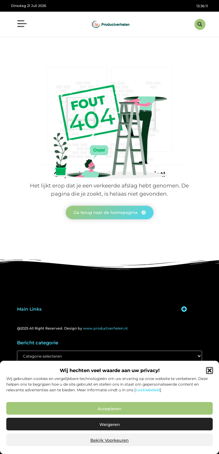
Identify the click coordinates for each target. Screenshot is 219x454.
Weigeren (109, 424)
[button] (209, 370)
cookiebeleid (148, 390)
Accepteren (109, 408)
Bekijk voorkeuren (109, 440)
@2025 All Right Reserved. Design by (72, 328)
